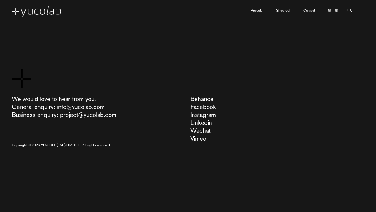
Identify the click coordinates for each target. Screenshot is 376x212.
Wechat (200, 131)
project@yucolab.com (88, 115)
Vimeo (198, 139)
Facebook (203, 107)
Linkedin (201, 123)
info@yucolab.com (81, 107)
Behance (202, 99)
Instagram (203, 115)
